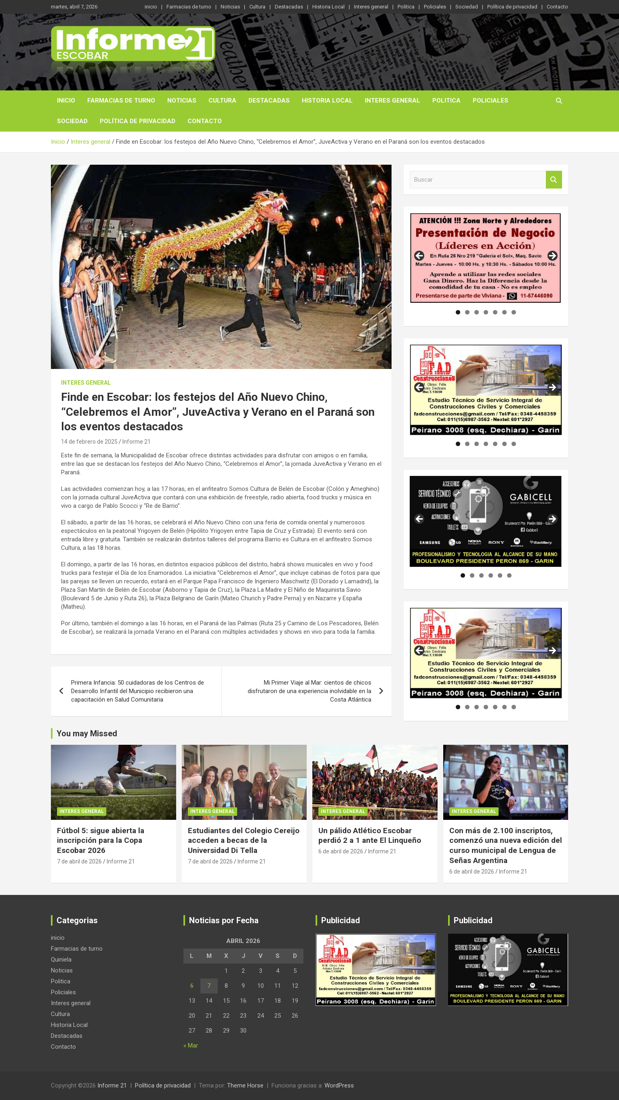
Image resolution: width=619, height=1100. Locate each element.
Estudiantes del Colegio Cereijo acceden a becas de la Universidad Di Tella (243, 840)
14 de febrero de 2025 (89, 441)
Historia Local (328, 7)
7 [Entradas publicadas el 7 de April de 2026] (209, 985)
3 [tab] (476, 312)
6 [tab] (504, 312)
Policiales (435, 7)
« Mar (190, 1045)
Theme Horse (245, 1085)
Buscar (554, 180)
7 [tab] (514, 312)
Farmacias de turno (188, 7)
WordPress (339, 1085)
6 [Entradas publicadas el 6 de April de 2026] (192, 985)
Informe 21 (136, 441)
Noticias (230, 7)
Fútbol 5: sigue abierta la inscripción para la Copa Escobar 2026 (100, 840)
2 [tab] (467, 312)
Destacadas (289, 7)
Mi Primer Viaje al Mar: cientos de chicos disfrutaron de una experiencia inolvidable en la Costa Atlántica (309, 691)
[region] (486, 258)
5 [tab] (495, 312)
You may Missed (87, 733)
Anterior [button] (420, 256)
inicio (151, 7)
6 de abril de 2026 (340, 851)
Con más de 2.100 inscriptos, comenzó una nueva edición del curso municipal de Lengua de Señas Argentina (505, 845)
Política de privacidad (512, 7)
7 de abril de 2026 (79, 861)
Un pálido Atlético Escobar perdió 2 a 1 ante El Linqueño (369, 835)
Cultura (257, 7)
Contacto (557, 7)
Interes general (371, 7)
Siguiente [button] (552, 256)
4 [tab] (486, 312)
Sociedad (466, 7)
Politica (406, 7)
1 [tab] (458, 312)
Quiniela (61, 959)
